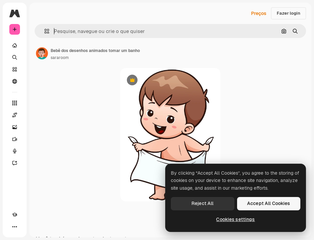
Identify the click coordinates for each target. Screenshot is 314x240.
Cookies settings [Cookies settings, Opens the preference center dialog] (235, 219)
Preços (258, 13)
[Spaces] (14, 115)
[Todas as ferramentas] (14, 103)
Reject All (202, 203)
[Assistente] (14, 163)
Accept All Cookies (268, 203)
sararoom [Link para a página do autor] (60, 57)
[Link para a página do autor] (42, 53)
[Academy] (14, 214)
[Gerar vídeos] (14, 139)
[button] (44, 31)
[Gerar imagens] (14, 127)
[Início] (14, 45)
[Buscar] (14, 57)
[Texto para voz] (14, 151)
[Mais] (14, 226)
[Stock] (14, 69)
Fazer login (288, 13)
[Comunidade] (14, 81)
